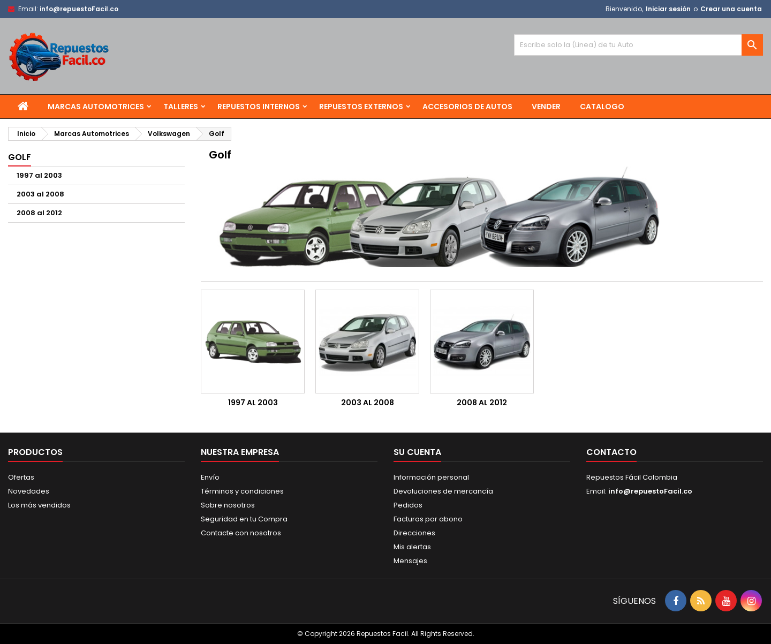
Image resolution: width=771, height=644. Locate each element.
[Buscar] (638, 45)
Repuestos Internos (258, 106)
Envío (210, 477)
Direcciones (414, 533)
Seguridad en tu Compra (244, 519)
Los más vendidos (39, 505)
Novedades (28, 491)
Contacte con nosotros (241, 533)
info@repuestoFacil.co (79, 8)
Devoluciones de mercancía (443, 491)
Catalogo (602, 106)
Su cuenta (417, 452)
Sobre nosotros (228, 505)
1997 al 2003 (39, 175)
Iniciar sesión (668, 8)
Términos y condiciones (242, 491)
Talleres (180, 106)
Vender (546, 106)
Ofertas (21, 477)
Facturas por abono (428, 519)
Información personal (431, 477)
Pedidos (408, 505)
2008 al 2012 (39, 213)
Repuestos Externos (361, 106)
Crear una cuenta (731, 8)
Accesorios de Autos (467, 106)
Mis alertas (412, 547)
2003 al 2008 (40, 194)
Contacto (611, 452)
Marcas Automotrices (96, 106)
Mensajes (410, 561)
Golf (19, 157)
